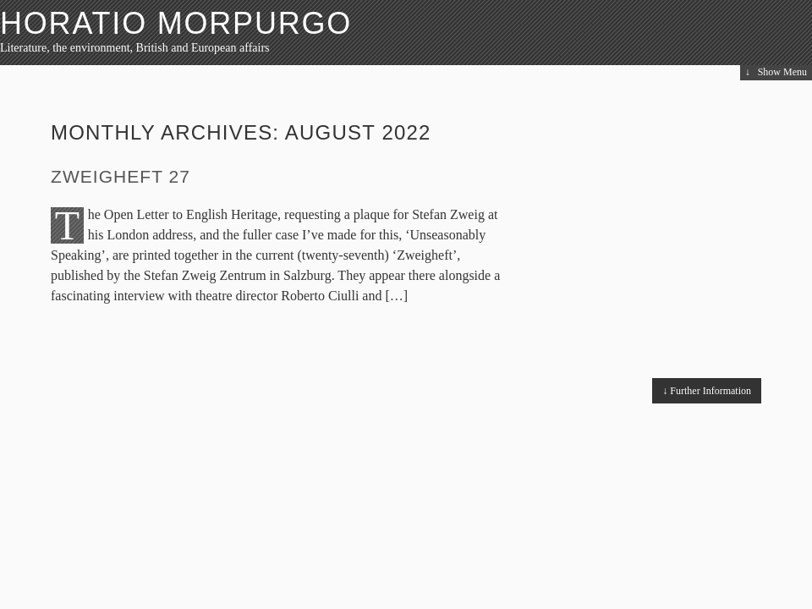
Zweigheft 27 (120, 176)
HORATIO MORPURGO (176, 23)
